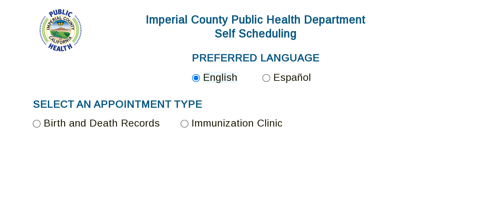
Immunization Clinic (237, 123)
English (220, 77)
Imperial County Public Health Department (255, 20)
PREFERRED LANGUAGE (255, 58)
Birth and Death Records (102, 123)
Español (292, 77)
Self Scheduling (256, 34)
